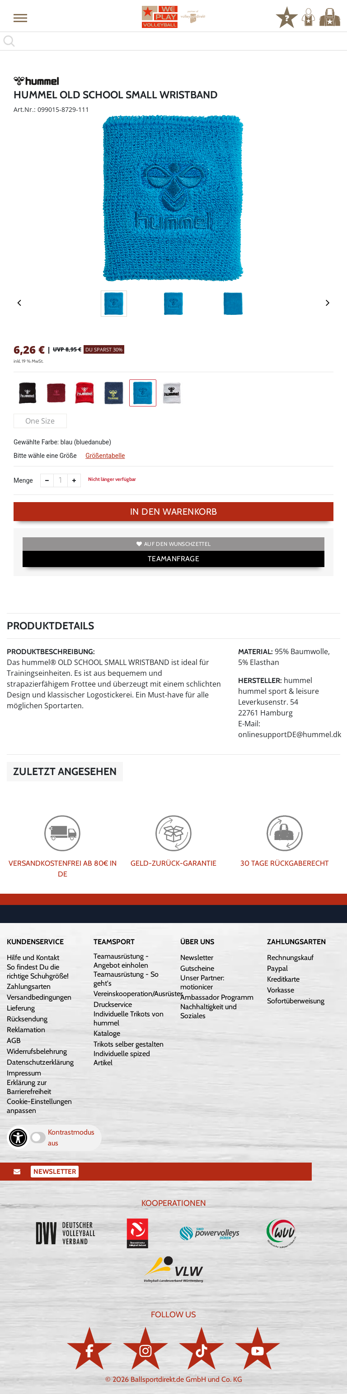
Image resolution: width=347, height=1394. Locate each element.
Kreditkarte (283, 979)
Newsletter (196, 957)
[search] (173, 41)
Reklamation (26, 1029)
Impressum (24, 1073)
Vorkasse (280, 990)
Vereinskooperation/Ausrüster (138, 993)
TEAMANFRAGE (173, 558)
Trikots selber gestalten (129, 1044)
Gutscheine (197, 968)
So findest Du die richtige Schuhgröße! (38, 971)
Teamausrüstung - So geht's (126, 979)
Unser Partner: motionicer (202, 982)
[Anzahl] (60, 480)
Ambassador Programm (216, 997)
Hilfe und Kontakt (33, 957)
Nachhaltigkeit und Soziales (208, 1011)
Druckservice (113, 1004)
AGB (14, 1040)
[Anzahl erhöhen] (74, 480)
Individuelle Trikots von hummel (129, 1018)
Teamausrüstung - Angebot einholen (121, 960)
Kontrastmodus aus (71, 1137)
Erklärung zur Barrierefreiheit (29, 1087)
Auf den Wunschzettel (173, 543)
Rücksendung (27, 1019)
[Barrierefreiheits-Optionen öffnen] (18, 1137)
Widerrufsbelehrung (37, 1051)
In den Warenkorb (173, 511)
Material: (255, 651)
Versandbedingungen (39, 997)
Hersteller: (260, 680)
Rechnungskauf (290, 957)
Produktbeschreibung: (51, 651)
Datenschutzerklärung (40, 1062)
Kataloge (107, 1033)
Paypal (277, 968)
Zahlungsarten (29, 986)
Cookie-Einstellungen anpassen (39, 1106)
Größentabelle (105, 455)
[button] (20, 17)
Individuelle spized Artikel (122, 1058)
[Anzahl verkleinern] (47, 480)
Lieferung (21, 1008)
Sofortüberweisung (295, 1001)
